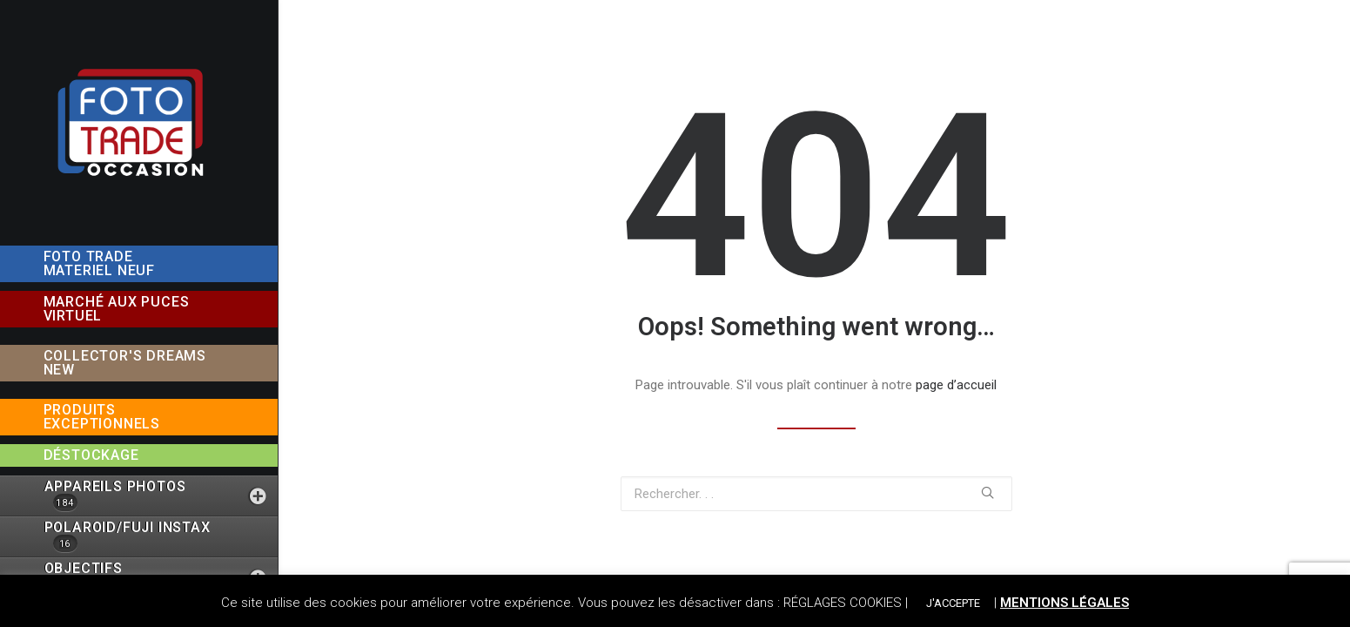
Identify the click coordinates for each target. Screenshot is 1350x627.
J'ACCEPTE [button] (953, 603)
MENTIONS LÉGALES (1064, 602)
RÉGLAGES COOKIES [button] (842, 602)
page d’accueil (956, 385)
